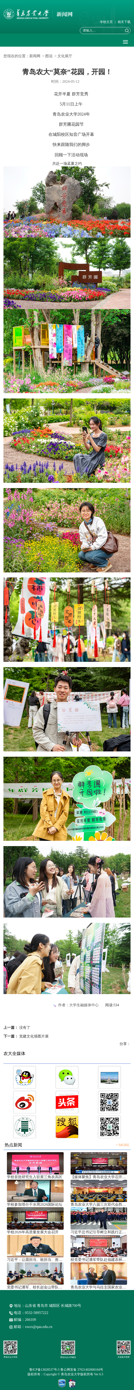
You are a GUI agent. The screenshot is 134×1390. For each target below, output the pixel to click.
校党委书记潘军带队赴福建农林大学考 (99, 1260)
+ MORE (122, 1145)
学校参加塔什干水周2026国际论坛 (34, 1204)
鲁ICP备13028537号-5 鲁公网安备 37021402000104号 (67, 1369)
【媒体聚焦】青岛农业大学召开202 (99, 1177)
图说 (49, 56)
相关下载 (124, 22)
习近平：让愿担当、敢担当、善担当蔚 (35, 1260)
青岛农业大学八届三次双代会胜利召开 (99, 1204)
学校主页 (106, 22)
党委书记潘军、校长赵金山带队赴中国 (35, 1287)
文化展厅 (64, 56)
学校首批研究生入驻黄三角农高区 (34, 1177)
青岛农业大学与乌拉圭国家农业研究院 (99, 1287)
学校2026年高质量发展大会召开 (33, 1232)
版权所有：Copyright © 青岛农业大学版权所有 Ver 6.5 (66, 1374)
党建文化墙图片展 (34, 1036)
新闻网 (34, 56)
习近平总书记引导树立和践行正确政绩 (99, 1232)
